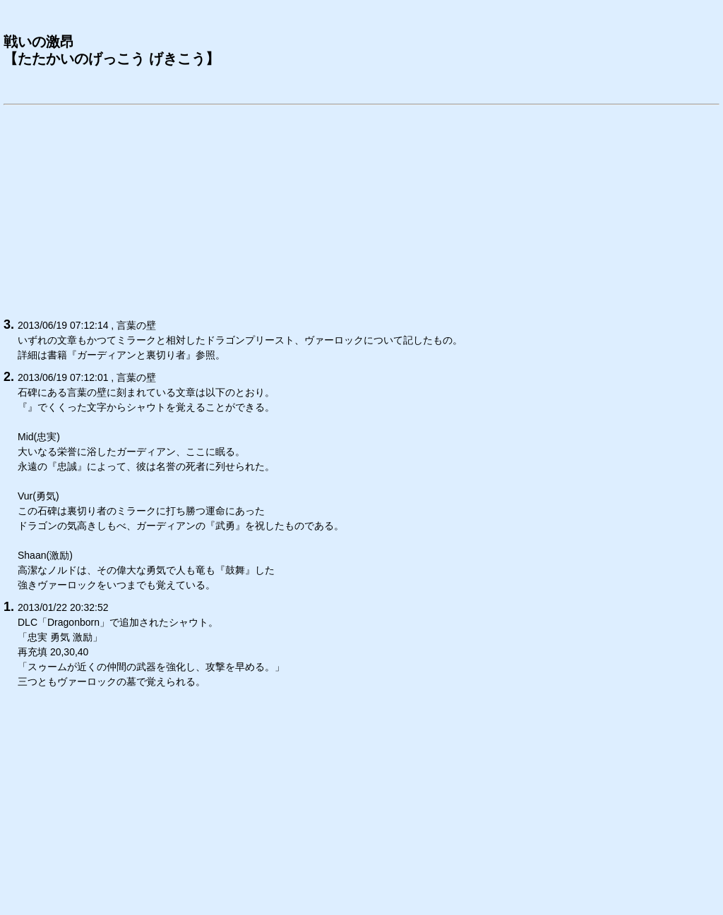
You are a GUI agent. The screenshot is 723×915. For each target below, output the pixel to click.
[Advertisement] (361, 209)
